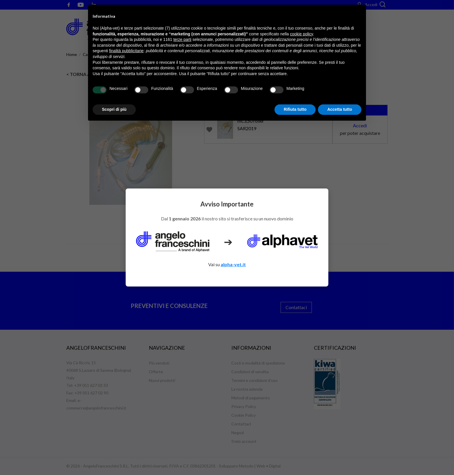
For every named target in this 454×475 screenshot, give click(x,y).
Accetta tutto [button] (339, 109)
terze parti (182, 39)
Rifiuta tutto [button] (295, 109)
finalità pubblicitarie (126, 50)
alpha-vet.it (233, 264)
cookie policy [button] (301, 34)
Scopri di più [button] (114, 109)
